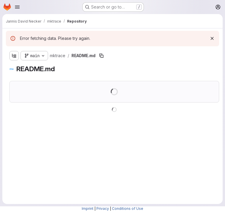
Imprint (87, 208)
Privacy (102, 208)
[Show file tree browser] (14, 55)
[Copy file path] (101, 55)
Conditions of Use (127, 208)
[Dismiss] (212, 38)
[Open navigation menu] (17, 7)
